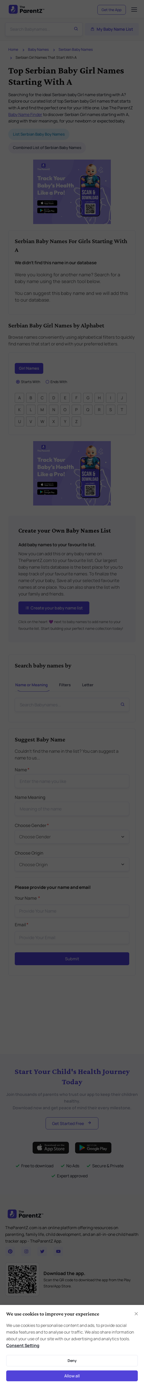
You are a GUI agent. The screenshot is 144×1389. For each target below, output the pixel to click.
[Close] (136, 1313)
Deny (72, 1360)
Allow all (72, 1376)
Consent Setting (22, 1345)
